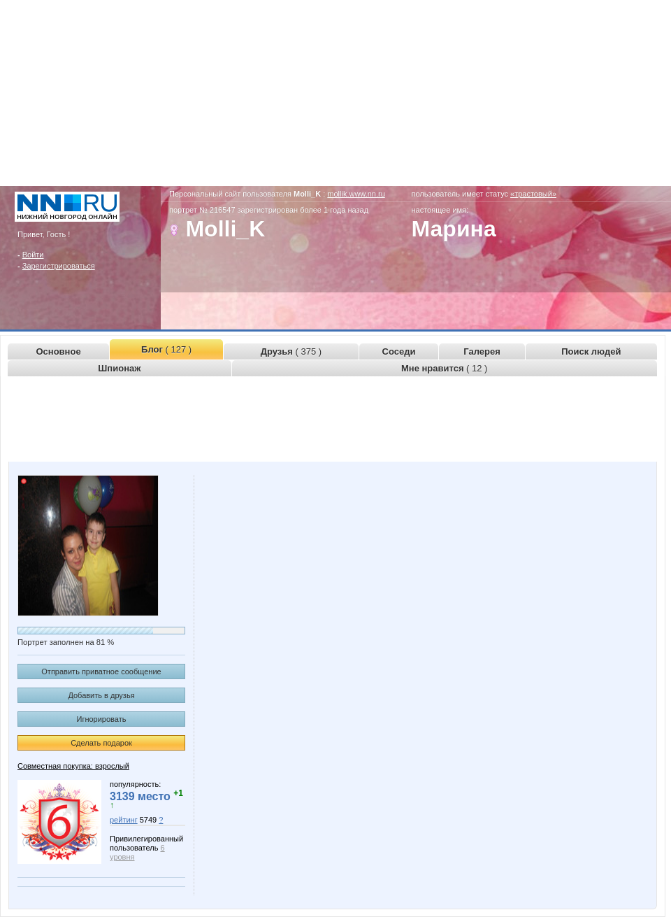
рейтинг (124, 820)
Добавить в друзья (101, 695)
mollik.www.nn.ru (356, 194)
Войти (33, 254)
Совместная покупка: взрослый (73, 766)
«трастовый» (533, 194)
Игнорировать (102, 719)
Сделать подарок (101, 743)
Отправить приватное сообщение (101, 671)
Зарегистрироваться (58, 266)
